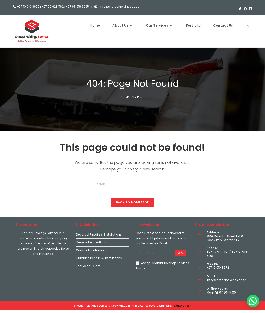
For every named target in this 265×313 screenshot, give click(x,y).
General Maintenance (91, 253)
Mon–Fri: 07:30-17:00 (221, 295)
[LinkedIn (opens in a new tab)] (250, 9)
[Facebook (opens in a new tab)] (245, 9)
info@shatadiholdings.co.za (226, 283)
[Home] (120, 97)
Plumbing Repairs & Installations (99, 261)
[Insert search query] (132, 184)
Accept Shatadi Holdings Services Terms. (162, 268)
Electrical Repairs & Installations (98, 237)
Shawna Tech (182, 308)
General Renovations (91, 245)
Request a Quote (88, 269)
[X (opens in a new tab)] (240, 9)
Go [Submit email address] (180, 256)
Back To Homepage (132, 205)
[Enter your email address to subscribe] (162, 256)
